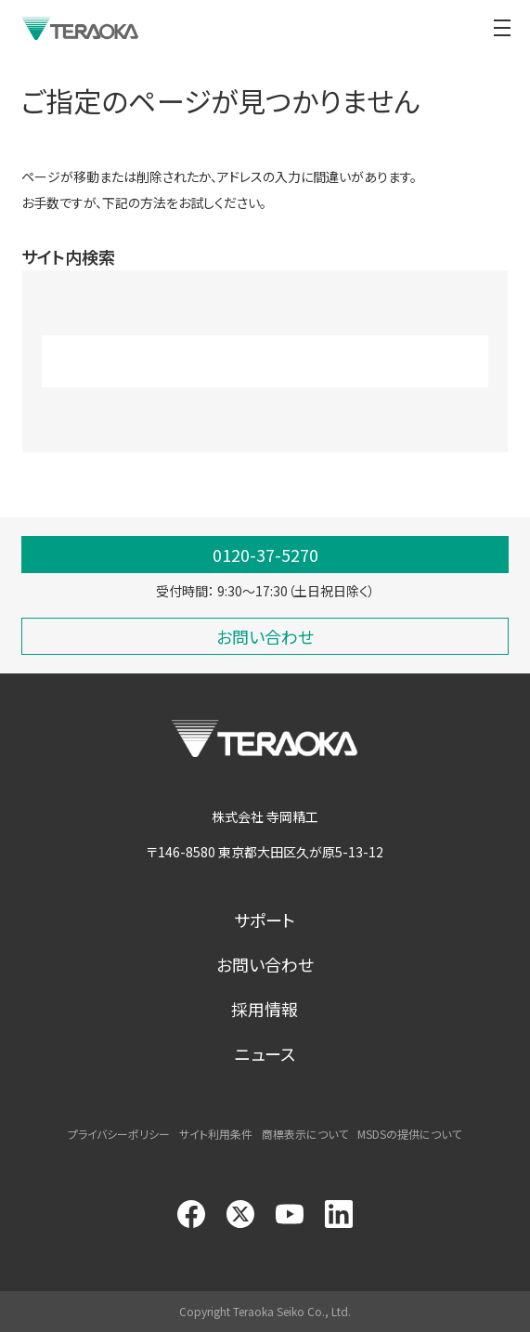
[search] (241, 361)
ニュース (265, 1053)
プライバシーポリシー (119, 1134)
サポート (264, 920)
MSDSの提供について (409, 1134)
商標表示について (305, 1134)
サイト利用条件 (215, 1134)
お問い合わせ (265, 964)
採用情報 (264, 1009)
